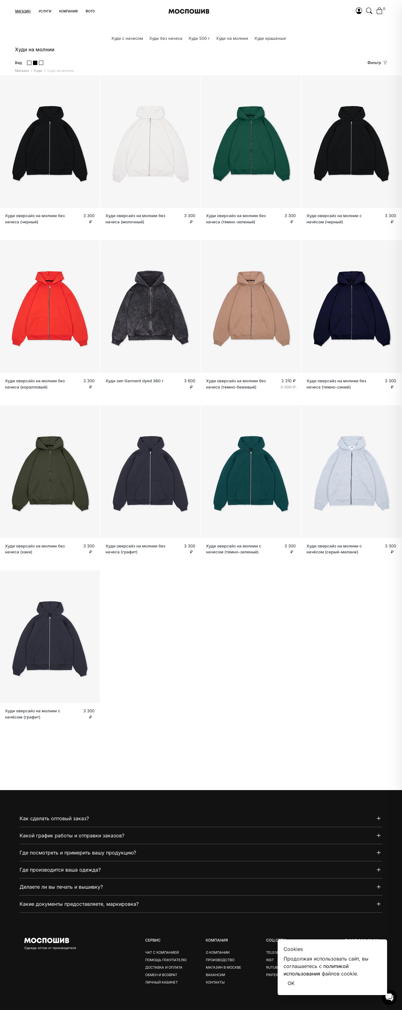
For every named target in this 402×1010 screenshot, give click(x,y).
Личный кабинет (161, 982)
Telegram (275, 952)
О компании (217, 952)
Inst (270, 960)
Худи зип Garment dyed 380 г (134, 380)
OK (291, 983)
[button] (23, 10)
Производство (220, 960)
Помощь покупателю (166, 960)
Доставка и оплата (164, 967)
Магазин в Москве (223, 967)
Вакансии (215, 975)
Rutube (273, 967)
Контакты (215, 982)
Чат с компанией (162, 952)
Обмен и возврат (161, 975)
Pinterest (275, 975)
